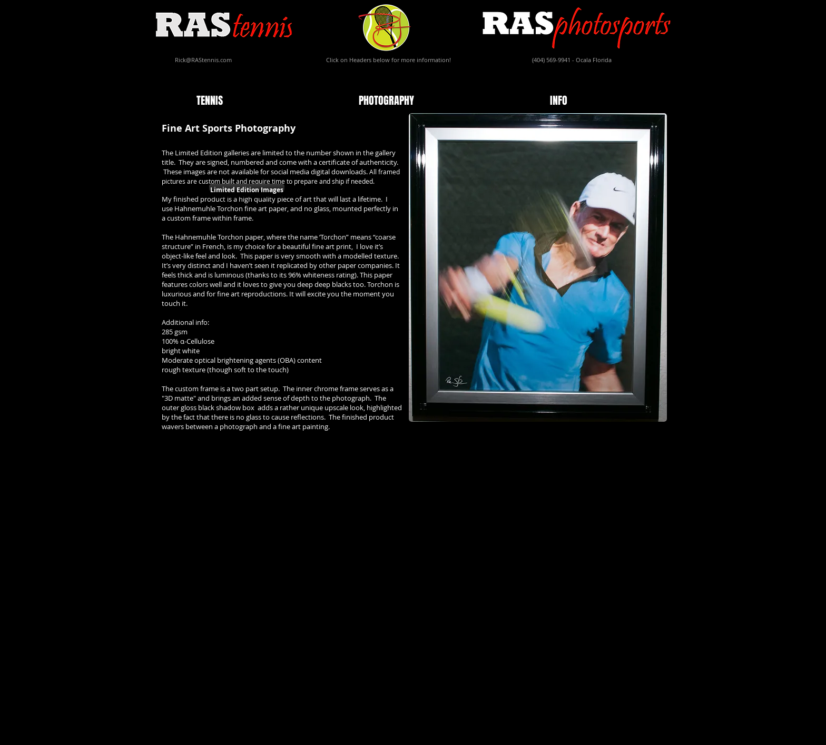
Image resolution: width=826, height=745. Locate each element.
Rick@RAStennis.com (203, 60)
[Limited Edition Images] (246, 190)
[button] (270, 100)
